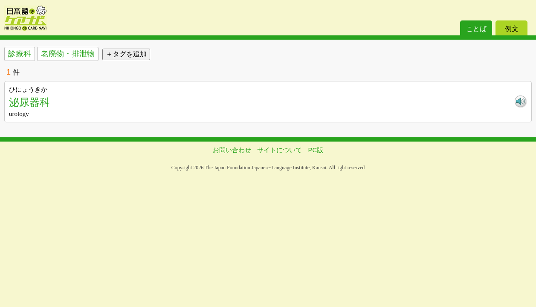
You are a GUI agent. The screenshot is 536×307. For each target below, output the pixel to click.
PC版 (316, 150)
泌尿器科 (29, 102)
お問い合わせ (232, 150)
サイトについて (279, 150)
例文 (512, 28)
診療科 (19, 53)
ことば (476, 28)
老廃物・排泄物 (68, 53)
